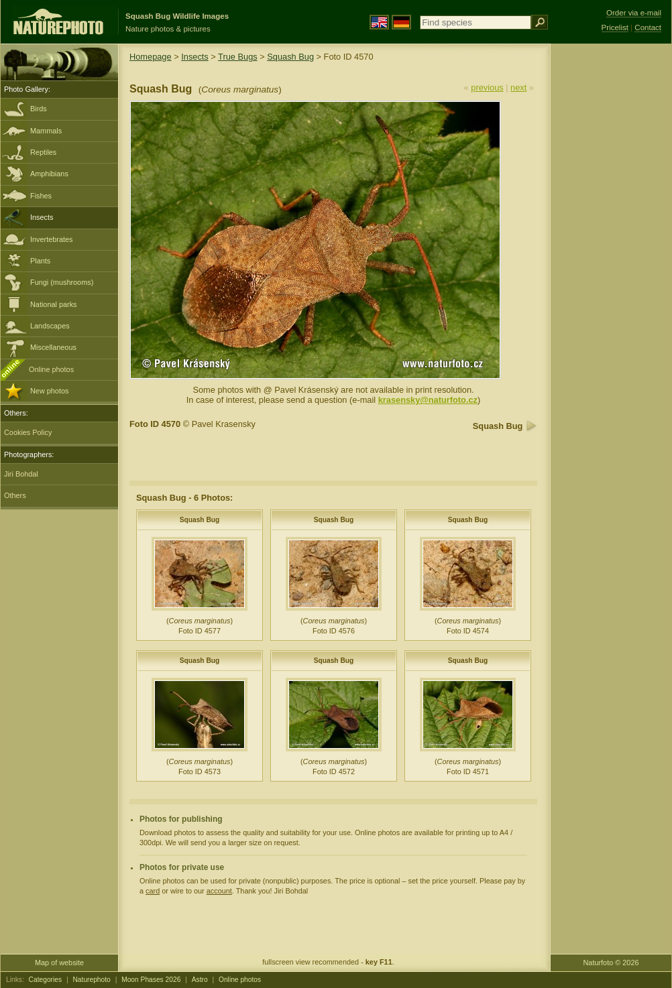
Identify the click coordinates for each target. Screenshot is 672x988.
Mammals (46, 131)
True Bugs (238, 57)
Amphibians (49, 174)
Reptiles (43, 152)
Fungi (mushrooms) (61, 282)
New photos (49, 391)
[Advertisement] (611, 258)
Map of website (59, 963)
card (153, 891)
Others (15, 495)
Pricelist (615, 27)
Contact (647, 27)
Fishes (41, 196)
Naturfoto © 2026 (611, 963)
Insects (41, 217)
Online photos (51, 369)
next (518, 87)
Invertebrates (51, 239)
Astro (200, 979)
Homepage (150, 57)
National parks (53, 304)
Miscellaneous (53, 347)
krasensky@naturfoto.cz (428, 400)
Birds (38, 109)
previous (487, 87)
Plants (40, 261)
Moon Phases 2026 (150, 979)
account (219, 891)
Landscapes (50, 326)
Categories (45, 979)
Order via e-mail (633, 13)
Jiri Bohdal (21, 474)
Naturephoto (91, 979)
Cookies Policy (28, 432)
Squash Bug (290, 57)
